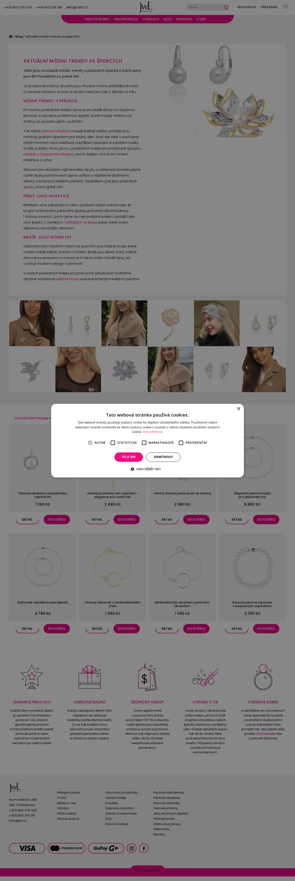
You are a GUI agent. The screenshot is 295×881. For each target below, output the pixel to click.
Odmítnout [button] (163, 457)
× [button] (238, 409)
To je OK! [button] (129, 457)
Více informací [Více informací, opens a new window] (153, 432)
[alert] (147, 440)
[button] (147, 469)
